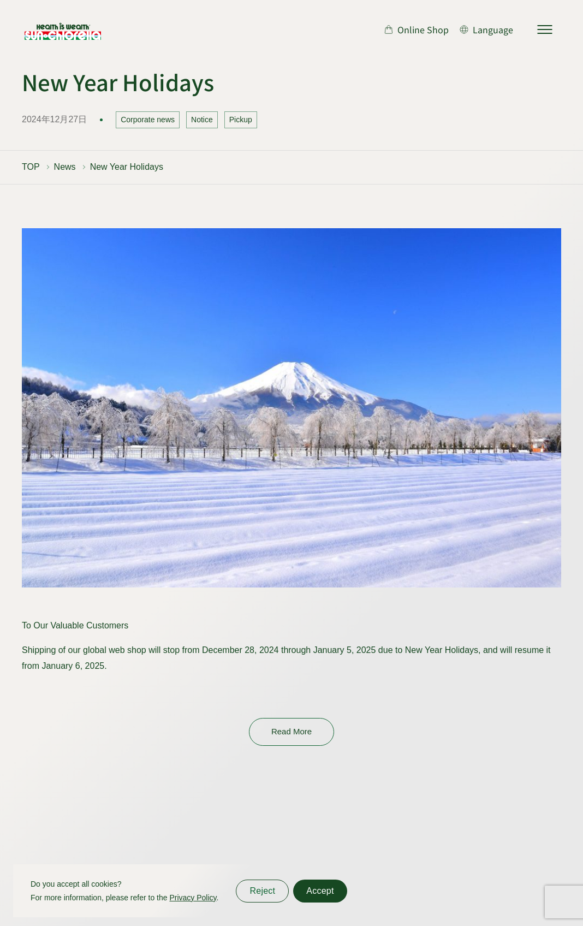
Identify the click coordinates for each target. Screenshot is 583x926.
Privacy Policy (192, 897)
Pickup (240, 119)
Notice (202, 119)
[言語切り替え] (486, 29)
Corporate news (148, 119)
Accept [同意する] (320, 890)
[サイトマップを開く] (544, 29)
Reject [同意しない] (262, 890)
